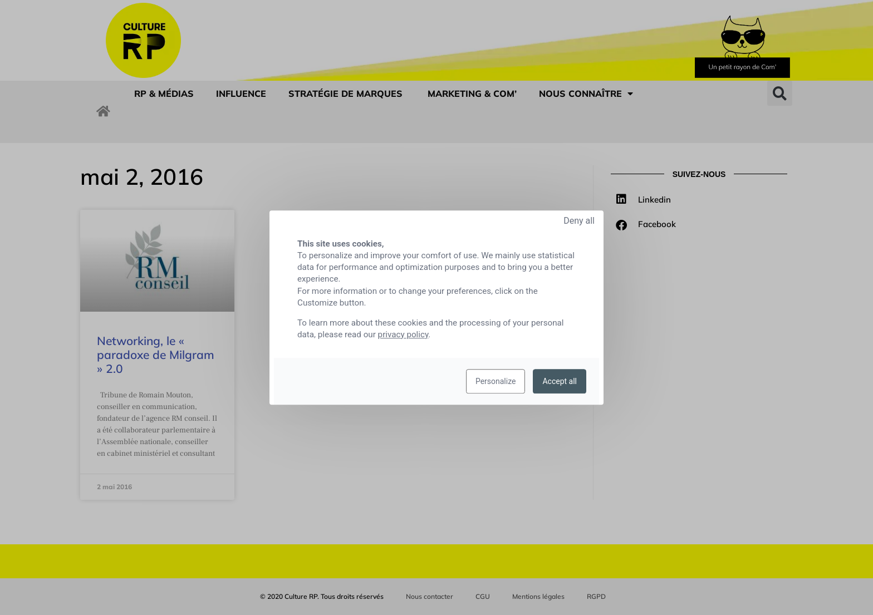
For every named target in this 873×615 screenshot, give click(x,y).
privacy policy (403, 334)
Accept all (559, 381)
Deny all (579, 220)
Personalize (495, 381)
